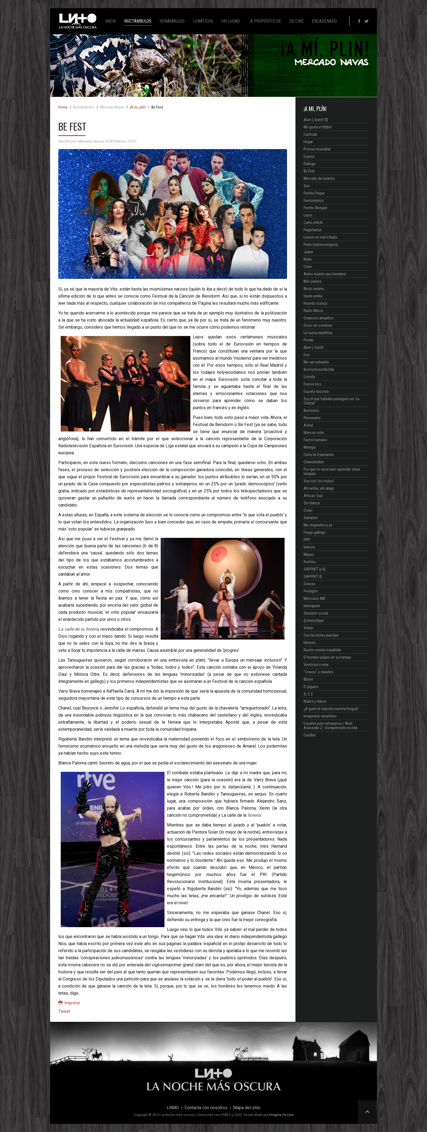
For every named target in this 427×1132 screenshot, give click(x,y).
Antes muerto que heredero (325, 274)
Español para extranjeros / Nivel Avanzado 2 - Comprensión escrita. (331, 725)
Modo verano (314, 288)
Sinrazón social (316, 613)
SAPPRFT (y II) (314, 569)
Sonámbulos (172, 21)
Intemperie (312, 606)
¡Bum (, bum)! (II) (316, 120)
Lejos (308, 215)
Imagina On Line (281, 1115)
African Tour (313, 495)
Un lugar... (231, 21)
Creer (308, 266)
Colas (308, 510)
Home (63, 107)
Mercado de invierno (319, 178)
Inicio (110, 21)
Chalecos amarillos (319, 318)
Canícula (310, 134)
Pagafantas (313, 230)
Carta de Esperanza (319, 454)
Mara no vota (314, 432)
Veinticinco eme (316, 664)
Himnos (310, 642)
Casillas (310, 735)
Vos (307, 186)
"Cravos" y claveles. (319, 672)
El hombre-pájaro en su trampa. (328, 657)
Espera (309, 156)
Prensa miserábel (317, 149)
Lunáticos (203, 21)
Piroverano (312, 418)
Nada (308, 259)
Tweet (64, 1011)
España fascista (316, 391)
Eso (307, 355)
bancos (309, 547)
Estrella (309, 377)
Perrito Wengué (315, 208)
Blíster (308, 679)
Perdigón (311, 591)
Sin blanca (312, 503)
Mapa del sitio (246, 1108)
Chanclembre (314, 462)
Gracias (309, 584)
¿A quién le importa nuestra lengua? (331, 709)
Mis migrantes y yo (318, 525)
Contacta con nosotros (206, 1108)
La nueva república (318, 333)
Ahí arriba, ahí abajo (319, 488)
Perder (309, 340)
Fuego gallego (314, 532)
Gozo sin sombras (318, 325)
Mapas (309, 554)
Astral (308, 425)
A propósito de (265, 21)
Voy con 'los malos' (319, 481)
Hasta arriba (313, 296)
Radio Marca (313, 311)
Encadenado (324, 21)
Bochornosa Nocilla (319, 369)
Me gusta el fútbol (317, 127)
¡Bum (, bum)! (314, 347)
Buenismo (311, 410)
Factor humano (315, 440)
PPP (307, 540)
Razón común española (322, 650)
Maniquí (310, 447)
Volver (308, 628)
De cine (296, 21)
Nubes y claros (315, 701)
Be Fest (309, 171)
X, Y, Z (308, 694)
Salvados (311, 518)
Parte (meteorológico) (321, 244)
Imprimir (69, 1002)
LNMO (173, 1108)
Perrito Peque (314, 193)
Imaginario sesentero (320, 716)
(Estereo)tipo (314, 620)
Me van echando (316, 362)
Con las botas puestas (321, 635)
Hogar (308, 142)
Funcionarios (314, 200)
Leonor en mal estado (320, 237)
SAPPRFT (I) (313, 576)
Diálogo (310, 164)
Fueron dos (312, 384)
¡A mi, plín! (138, 107)
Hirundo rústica (315, 303)
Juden (308, 252)
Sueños (310, 562)
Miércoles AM (314, 598)
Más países (312, 281)
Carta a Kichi (313, 222)
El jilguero (311, 686)
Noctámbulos (137, 21)
